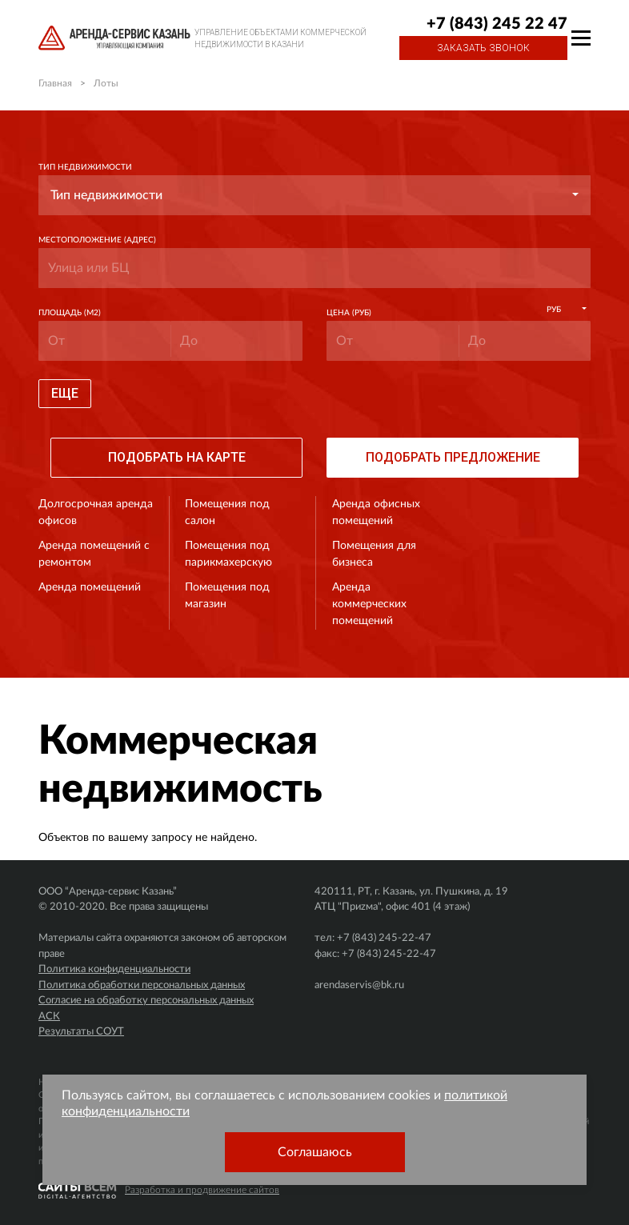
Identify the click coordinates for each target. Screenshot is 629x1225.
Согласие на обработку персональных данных (146, 1000)
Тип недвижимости (85, 167)
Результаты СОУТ (81, 1032)
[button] (314, 195)
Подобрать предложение (453, 457)
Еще (64, 393)
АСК (49, 1016)
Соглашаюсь (315, 1152)
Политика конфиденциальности (114, 969)
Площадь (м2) (69, 313)
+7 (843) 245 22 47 (497, 24)
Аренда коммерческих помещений (369, 604)
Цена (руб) (349, 313)
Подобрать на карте (177, 457)
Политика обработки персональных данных (141, 985)
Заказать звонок (483, 48)
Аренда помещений (89, 587)
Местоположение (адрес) (97, 240)
